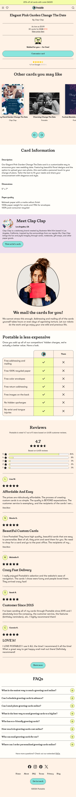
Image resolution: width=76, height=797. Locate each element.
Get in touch (38, 781)
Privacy (50, 774)
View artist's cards (13, 244)
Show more (38, 665)
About (26, 774)
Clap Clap (39, 20)
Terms (41, 774)
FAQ (34, 774)
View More (6, 508)
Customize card (38, 54)
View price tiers (38, 32)
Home (18, 774)
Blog (58, 774)
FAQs (57, 754)
